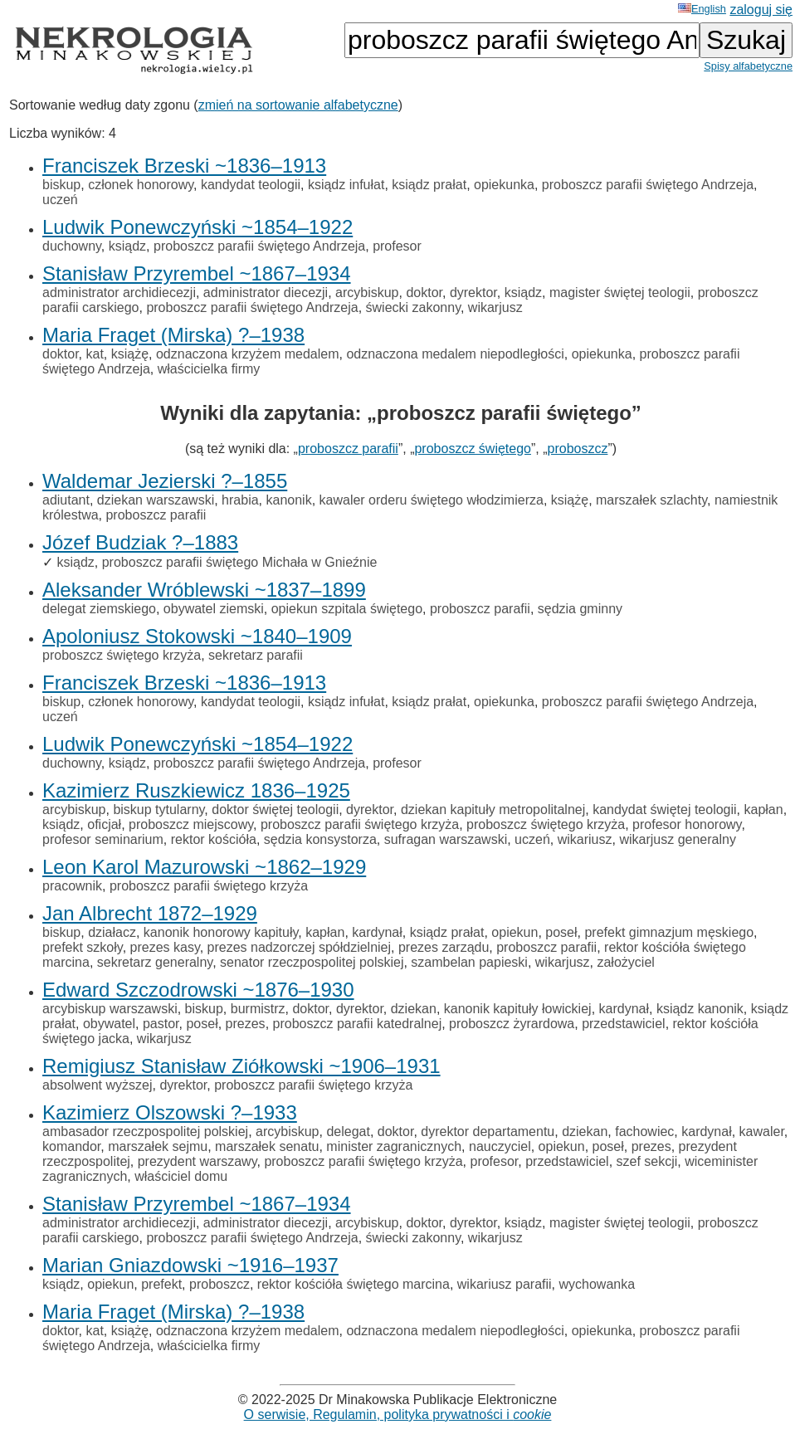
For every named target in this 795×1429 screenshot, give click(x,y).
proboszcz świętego (472, 448)
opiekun (514, 932)
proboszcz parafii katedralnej (357, 1024)
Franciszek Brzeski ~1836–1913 (184, 165)
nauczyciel (500, 1146)
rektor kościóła (213, 839)
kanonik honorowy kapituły (221, 932)
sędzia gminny (580, 609)
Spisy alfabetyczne (748, 66)
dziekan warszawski (155, 500)
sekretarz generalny (154, 962)
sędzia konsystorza (320, 839)
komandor (71, 1146)
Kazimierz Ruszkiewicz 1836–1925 (196, 790)
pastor (161, 1024)
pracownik (72, 886)
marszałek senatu (267, 1146)
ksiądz (127, 246)
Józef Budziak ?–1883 (140, 542)
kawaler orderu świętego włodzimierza (431, 500)
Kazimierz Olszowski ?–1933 (169, 1112)
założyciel (625, 962)
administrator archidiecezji (119, 292)
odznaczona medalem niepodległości (454, 354)
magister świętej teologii (619, 292)
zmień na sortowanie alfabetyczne (298, 105)
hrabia (240, 500)
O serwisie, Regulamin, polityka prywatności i (398, 1414)
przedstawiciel (623, 1024)
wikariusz (585, 839)
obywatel (109, 1024)
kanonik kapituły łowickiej (518, 1009)
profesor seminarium (102, 839)
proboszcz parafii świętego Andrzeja (648, 185)
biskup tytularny (158, 809)
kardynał (377, 932)
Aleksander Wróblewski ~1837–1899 (204, 589)
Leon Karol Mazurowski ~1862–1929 (204, 867)
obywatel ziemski (213, 609)
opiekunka (504, 185)
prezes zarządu (443, 947)
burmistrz (258, 1009)
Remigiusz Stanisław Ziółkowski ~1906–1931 (241, 1066)
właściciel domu (180, 1176)
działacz (112, 932)
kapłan (763, 809)
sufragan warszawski (446, 839)
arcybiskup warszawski (110, 1009)
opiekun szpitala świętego (346, 609)
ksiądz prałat (429, 185)
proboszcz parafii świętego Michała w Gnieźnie (240, 562)
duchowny (71, 246)
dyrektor (473, 292)
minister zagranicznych (393, 1146)
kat (94, 354)
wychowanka (597, 1284)
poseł (561, 932)
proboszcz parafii (348, 448)
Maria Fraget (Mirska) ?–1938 (173, 335)
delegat (348, 1131)
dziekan (414, 1009)
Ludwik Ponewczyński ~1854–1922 (197, 227)
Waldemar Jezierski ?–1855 (164, 481)
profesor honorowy (686, 824)
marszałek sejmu (157, 1146)
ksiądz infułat (346, 185)
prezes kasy (165, 947)
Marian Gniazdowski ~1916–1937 (190, 1265)
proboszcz (578, 448)
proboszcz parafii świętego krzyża (360, 824)
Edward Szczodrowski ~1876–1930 (198, 989)
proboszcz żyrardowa (511, 1024)
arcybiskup (366, 292)
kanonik (288, 500)
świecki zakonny (413, 307)
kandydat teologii (250, 185)
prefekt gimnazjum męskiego (669, 932)
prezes (246, 1024)
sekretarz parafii (255, 655)
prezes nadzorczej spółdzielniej (299, 947)
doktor (424, 292)
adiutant (66, 500)
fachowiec (644, 1131)
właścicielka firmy (209, 369)
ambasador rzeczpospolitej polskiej (145, 1131)
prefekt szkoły (82, 947)
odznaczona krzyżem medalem (247, 354)
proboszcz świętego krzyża (121, 655)
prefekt (161, 1284)
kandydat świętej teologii (664, 809)
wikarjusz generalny (677, 839)
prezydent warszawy (197, 1161)
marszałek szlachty (651, 500)
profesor (397, 246)
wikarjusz (495, 307)
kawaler (761, 1131)
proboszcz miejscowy (191, 824)
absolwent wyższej (97, 1085)
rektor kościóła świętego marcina (353, 1284)
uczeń (60, 200)
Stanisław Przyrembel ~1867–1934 (196, 273)
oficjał (104, 824)
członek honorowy (140, 185)
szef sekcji (647, 1161)
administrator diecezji (265, 292)
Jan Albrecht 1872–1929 (149, 913)
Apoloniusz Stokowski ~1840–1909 (197, 636)
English (702, 8)
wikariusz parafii (504, 1284)
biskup (61, 185)
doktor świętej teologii (275, 809)
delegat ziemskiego (99, 609)
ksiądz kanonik (700, 1009)
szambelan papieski (469, 962)
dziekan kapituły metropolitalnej (493, 809)
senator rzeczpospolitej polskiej (311, 962)
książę (130, 354)
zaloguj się (761, 9)
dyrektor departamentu (487, 1131)
